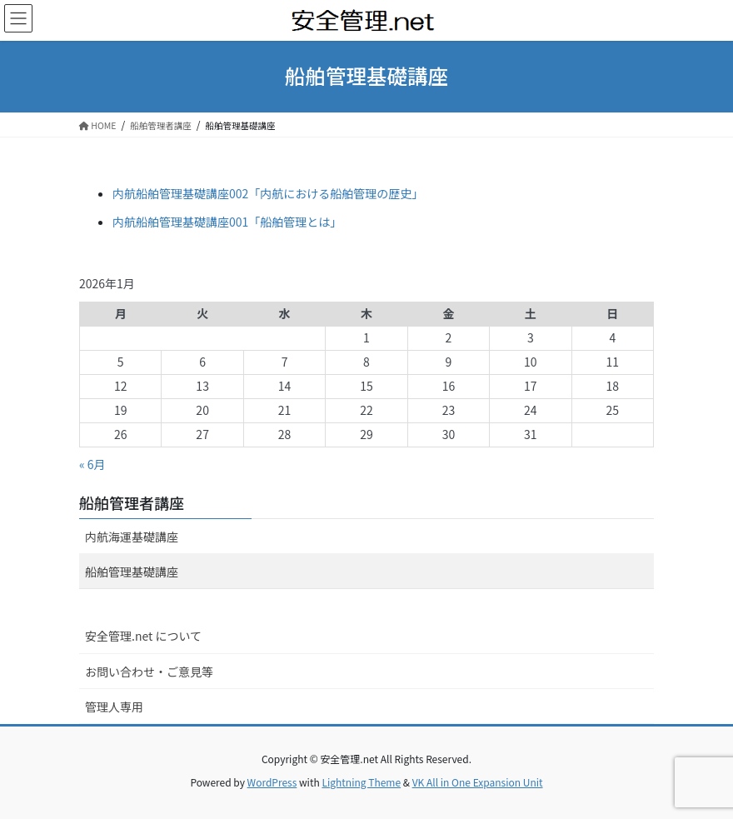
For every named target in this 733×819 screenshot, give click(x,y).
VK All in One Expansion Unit (477, 782)
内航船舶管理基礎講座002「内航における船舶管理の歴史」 (267, 193)
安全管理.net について (143, 635)
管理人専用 (114, 706)
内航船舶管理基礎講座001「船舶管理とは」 (227, 221)
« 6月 (92, 464)
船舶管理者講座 (131, 502)
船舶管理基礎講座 (131, 571)
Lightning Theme (361, 782)
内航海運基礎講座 (131, 536)
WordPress (272, 782)
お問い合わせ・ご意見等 (149, 671)
